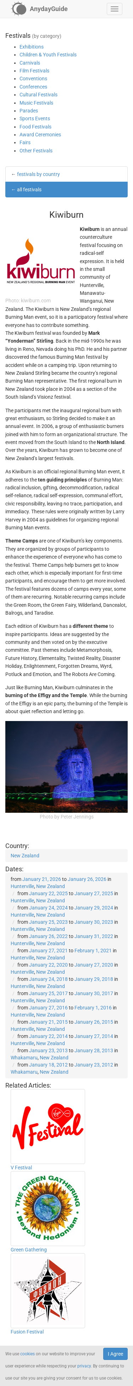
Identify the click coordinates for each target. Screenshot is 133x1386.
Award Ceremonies (40, 134)
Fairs (25, 142)
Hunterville (22, 886)
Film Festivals (34, 71)
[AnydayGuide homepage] (39, 9)
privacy (84, 1366)
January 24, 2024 (48, 908)
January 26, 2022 (48, 936)
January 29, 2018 (93, 979)
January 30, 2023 (93, 922)
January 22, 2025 (48, 893)
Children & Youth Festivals (48, 54)
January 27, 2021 (48, 950)
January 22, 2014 (48, 1036)
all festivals (29, 189)
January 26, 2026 (87, 879)
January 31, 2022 (93, 936)
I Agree (115, 1354)
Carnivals (30, 63)
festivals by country (38, 174)
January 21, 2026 (41, 879)
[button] (114, 9)
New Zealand (25, 855)
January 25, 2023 (48, 922)
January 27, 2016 (48, 1007)
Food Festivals (35, 127)
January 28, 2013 (93, 1050)
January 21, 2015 (48, 1022)
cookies (27, 1353)
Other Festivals (36, 150)
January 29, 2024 (93, 908)
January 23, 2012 (93, 1065)
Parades (29, 111)
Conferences (33, 87)
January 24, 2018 (48, 979)
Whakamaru (24, 1057)
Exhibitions (32, 47)
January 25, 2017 (48, 993)
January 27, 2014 (93, 1036)
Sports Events (35, 118)
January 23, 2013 (48, 1050)
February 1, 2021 (93, 950)
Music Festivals (36, 103)
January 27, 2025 (93, 893)
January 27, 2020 (93, 965)
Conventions (33, 78)
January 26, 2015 (93, 1022)
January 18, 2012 (48, 1065)
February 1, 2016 (93, 1007)
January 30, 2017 (93, 993)
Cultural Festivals (38, 94)
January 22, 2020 (48, 965)
